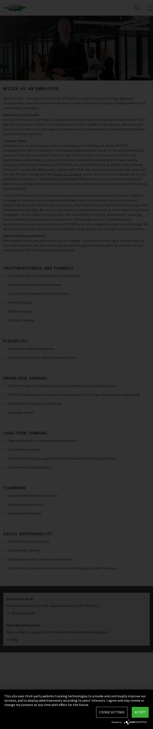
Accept (140, 712)
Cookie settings (112, 712)
